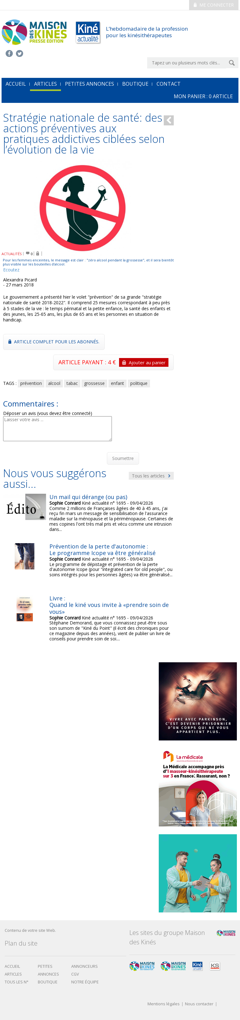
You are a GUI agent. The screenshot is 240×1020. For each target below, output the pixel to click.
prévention (31, 383)
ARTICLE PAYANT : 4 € (113, 362)
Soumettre (123, 458)
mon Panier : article (203, 96)
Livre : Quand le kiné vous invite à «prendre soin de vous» (109, 604)
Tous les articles (151, 476)
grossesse (94, 383)
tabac (72, 383)
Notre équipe (85, 982)
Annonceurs (84, 966)
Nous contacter (199, 1004)
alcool (54, 383)
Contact (169, 83)
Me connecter (214, 5)
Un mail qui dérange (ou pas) (88, 497)
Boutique (135, 83)
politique (139, 383)
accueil (16, 83)
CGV (75, 974)
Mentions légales (164, 1004)
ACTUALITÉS (12, 253)
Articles (45, 83)
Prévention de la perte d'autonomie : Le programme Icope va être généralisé (102, 550)
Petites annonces (89, 83)
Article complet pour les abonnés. (53, 342)
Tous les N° (16, 982)
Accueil (12, 966)
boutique (48, 982)
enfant (117, 383)
